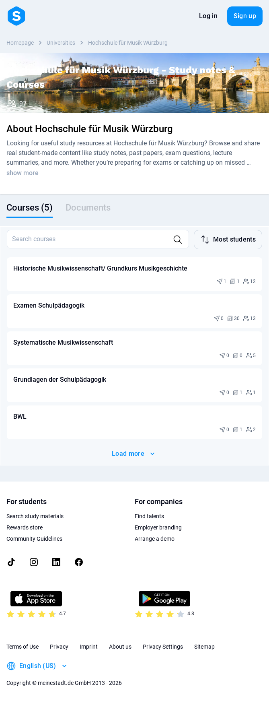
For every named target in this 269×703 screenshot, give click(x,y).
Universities (61, 42)
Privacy (59, 646)
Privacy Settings (163, 646)
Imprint (89, 646)
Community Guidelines (34, 539)
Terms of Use (22, 646)
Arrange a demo (155, 539)
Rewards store (24, 527)
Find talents (149, 516)
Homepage (20, 42)
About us (120, 646)
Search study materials (35, 516)
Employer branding (158, 527)
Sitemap (204, 646)
